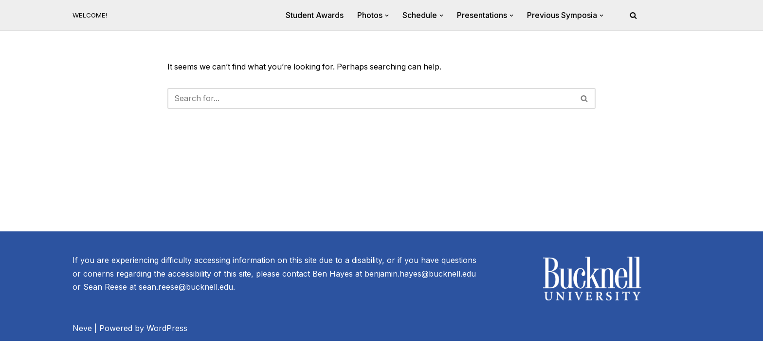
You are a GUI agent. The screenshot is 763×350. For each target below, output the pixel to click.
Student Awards (315, 15)
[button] (387, 16)
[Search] (633, 15)
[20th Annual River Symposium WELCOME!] (90, 15)
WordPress (166, 337)
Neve (82, 337)
